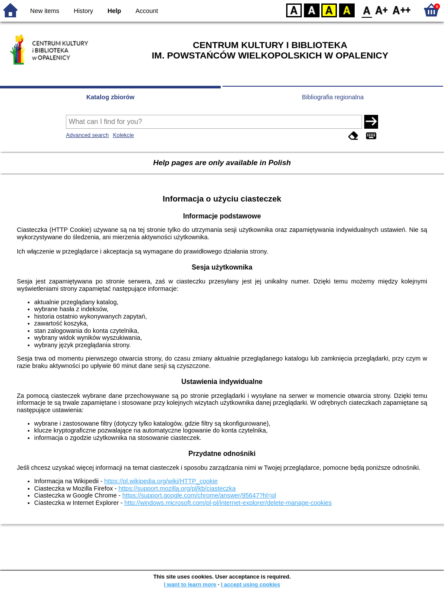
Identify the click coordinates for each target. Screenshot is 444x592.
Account (146, 10)
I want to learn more (190, 584)
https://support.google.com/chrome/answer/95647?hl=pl (199, 495)
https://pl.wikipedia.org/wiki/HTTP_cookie (161, 481)
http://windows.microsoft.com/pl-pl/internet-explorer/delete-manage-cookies (228, 502)
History (83, 10)
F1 (382, 9)
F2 (402, 9)
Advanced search (87, 135)
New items (44, 10)
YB (328, 9)
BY (346, 9)
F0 (366, 9)
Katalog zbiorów (110, 97)
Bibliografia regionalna (332, 97)
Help (114, 10)
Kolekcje (123, 135)
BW (311, 9)
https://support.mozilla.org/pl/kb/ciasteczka (176, 488)
